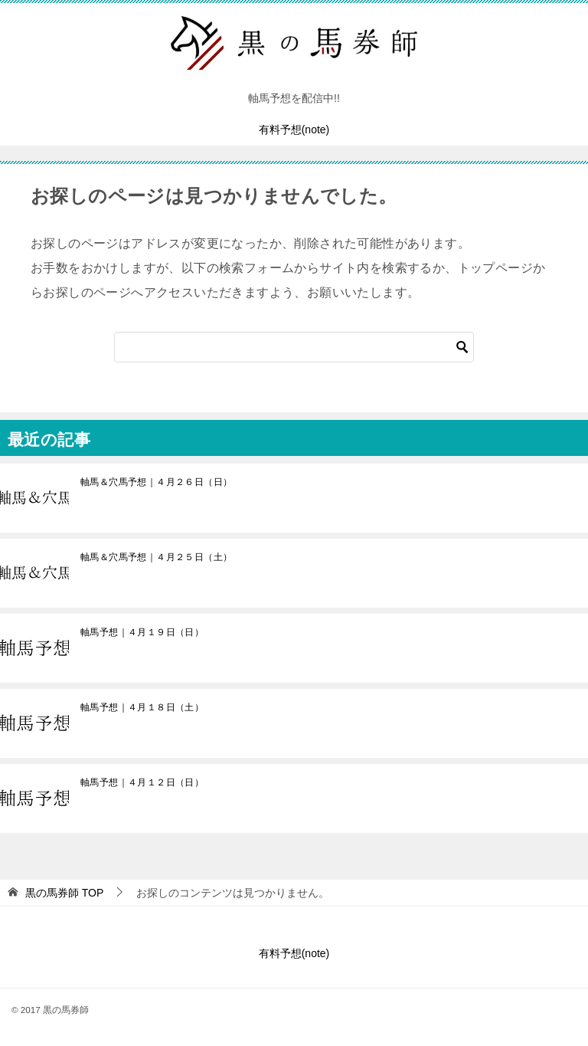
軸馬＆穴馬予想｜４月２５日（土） (156, 557)
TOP (64, 893)
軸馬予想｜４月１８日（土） (142, 707)
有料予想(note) (294, 129)
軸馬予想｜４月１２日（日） (142, 782)
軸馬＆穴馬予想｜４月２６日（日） (156, 482)
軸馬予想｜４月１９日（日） (142, 632)
